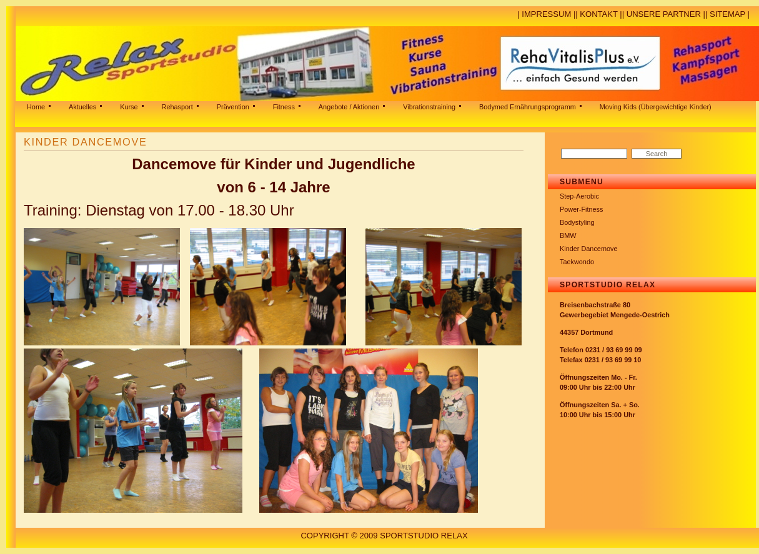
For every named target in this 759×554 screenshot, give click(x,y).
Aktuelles (82, 107)
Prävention (233, 107)
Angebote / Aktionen (349, 107)
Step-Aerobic (579, 196)
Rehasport (177, 107)
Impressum (546, 14)
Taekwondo (577, 261)
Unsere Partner (664, 14)
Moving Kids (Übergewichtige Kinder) (656, 107)
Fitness (284, 107)
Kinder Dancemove (589, 248)
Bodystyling (577, 222)
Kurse (128, 107)
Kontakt (598, 14)
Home (36, 107)
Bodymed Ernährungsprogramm (527, 107)
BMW (568, 235)
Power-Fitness (581, 209)
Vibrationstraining (429, 107)
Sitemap (727, 14)
